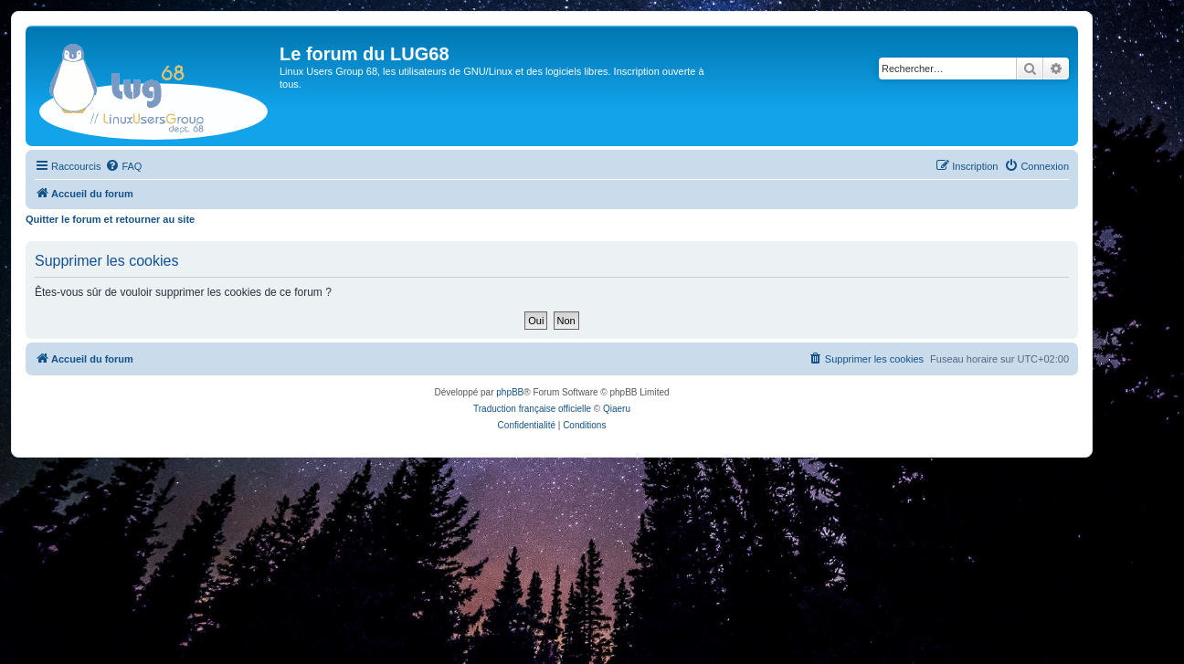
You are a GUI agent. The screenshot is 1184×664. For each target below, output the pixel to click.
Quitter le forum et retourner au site (110, 219)
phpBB (509, 392)
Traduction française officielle (532, 409)
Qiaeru (616, 409)
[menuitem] (123, 166)
